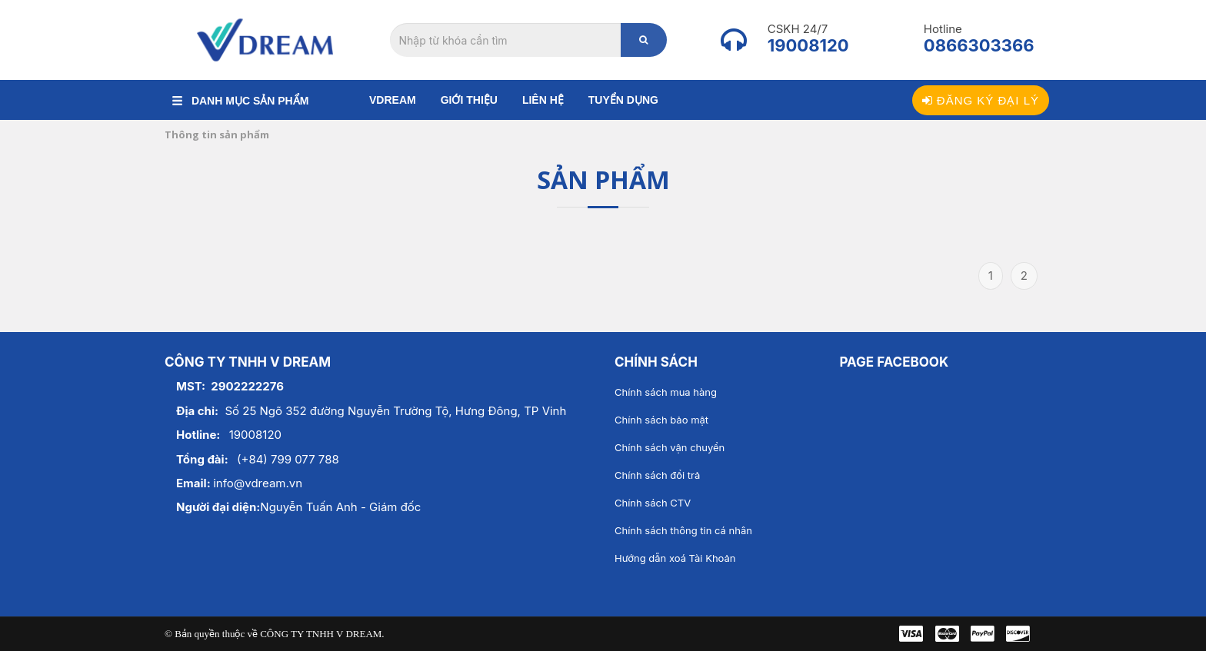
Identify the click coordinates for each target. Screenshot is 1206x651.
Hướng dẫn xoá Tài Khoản (675, 558)
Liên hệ (543, 100)
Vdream (392, 100)
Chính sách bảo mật (661, 420)
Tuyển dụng (623, 100)
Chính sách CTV (653, 503)
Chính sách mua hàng (666, 392)
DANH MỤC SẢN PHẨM (240, 101)
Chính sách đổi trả (657, 475)
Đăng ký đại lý (980, 100)
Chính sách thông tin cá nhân (683, 530)
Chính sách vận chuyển (670, 447)
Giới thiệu (469, 100)
